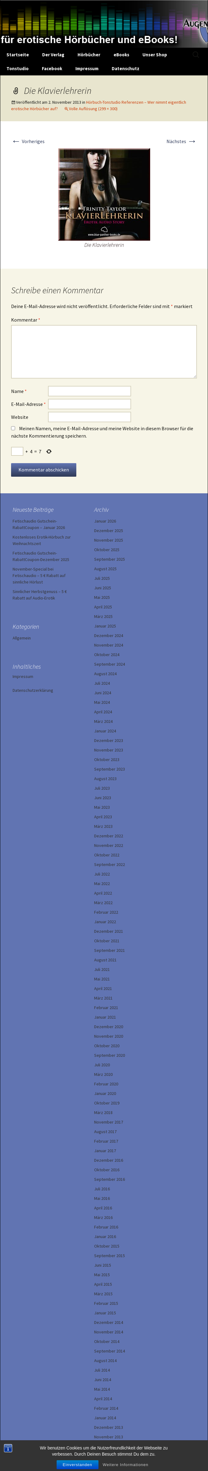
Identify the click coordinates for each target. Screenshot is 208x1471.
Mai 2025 (102, 597)
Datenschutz (125, 68)
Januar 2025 (105, 626)
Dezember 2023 (108, 740)
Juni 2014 (102, 1379)
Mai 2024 (102, 702)
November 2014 (108, 1332)
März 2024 (103, 721)
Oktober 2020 (106, 1045)
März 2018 (103, 1112)
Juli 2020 (102, 1065)
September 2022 (109, 864)
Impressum (86, 68)
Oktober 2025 (106, 549)
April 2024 (103, 712)
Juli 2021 (102, 969)
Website (19, 417)
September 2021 (109, 950)
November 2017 (108, 1122)
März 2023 (103, 826)
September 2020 (109, 1055)
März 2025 (103, 616)
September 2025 (109, 559)
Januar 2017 (105, 1150)
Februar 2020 (106, 1084)
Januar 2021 (105, 1017)
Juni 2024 (102, 692)
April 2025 (103, 607)
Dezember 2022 (108, 836)
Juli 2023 (102, 788)
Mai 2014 (102, 1389)
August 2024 (105, 673)
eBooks (121, 55)
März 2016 (103, 1217)
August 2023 (105, 778)
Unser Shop (154, 55)
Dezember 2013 (108, 1427)
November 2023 (108, 750)
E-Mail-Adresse (28, 404)
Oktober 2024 (106, 654)
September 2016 (109, 1179)
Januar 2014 (105, 1418)
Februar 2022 (106, 912)
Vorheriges (28, 141)
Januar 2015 (105, 1313)
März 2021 (103, 998)
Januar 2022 (105, 921)
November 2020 (108, 1036)
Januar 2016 (105, 1236)
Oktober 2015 (106, 1246)
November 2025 (108, 540)
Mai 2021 (102, 979)
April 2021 (103, 988)
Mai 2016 (102, 1198)
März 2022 (103, 902)
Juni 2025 (102, 588)
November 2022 (108, 845)
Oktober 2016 (106, 1169)
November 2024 (108, 645)
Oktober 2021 (106, 941)
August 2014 (105, 1360)
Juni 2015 (102, 1265)
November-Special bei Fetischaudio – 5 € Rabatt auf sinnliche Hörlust (39, 575)
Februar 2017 (106, 1141)
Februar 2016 (106, 1227)
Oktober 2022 (106, 855)
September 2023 (109, 769)
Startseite (17, 55)
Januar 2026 (105, 521)
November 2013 (108, 1437)
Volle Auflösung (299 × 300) (93, 108)
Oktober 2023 (106, 759)
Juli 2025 (102, 578)
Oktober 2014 (106, 1341)
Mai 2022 (102, 883)
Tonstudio (17, 68)
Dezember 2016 (108, 1160)
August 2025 (105, 568)
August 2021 (105, 960)
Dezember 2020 (108, 1026)
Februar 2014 (106, 1408)
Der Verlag (53, 55)
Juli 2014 (102, 1370)
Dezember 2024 (108, 635)
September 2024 (109, 664)
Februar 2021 (106, 1007)
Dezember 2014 (108, 1322)
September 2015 (109, 1255)
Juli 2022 (102, 874)
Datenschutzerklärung (33, 690)
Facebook (52, 68)
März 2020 (103, 1074)
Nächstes (181, 141)
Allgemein (22, 638)
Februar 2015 (106, 1303)
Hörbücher (89, 55)
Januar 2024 (105, 731)
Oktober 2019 (106, 1103)
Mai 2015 (102, 1274)
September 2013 (109, 1446)
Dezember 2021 (108, 931)
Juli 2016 (102, 1189)
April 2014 (103, 1398)
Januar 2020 (105, 1093)
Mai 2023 (102, 807)
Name (19, 391)
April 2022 (103, 893)
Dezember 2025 (108, 530)
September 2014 (109, 1351)
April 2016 (103, 1208)
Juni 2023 (102, 797)
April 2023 (103, 817)
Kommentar (25, 320)
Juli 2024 (102, 683)
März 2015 (103, 1294)
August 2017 (105, 1131)
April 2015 (103, 1284)
